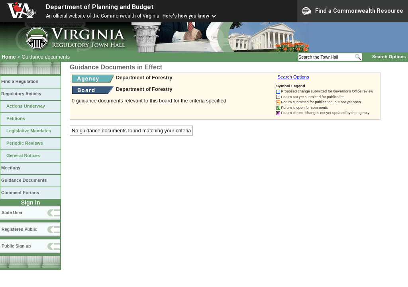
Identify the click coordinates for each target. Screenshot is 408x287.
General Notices (23, 155)
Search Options (389, 56)
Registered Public (19, 229)
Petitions (15, 118)
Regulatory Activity (21, 93)
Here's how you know (186, 16)
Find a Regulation (19, 81)
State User (12, 212)
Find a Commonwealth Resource (352, 11)
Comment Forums (20, 192)
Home (9, 57)
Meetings (10, 167)
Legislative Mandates (28, 130)
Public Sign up (16, 246)
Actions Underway (25, 106)
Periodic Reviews (24, 143)
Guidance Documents (24, 180)
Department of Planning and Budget (99, 7)
